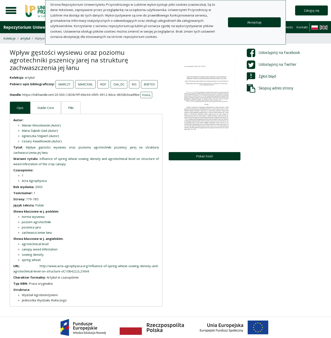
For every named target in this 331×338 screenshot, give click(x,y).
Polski (39, 205)
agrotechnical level (35, 244)
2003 (39, 187)
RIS (134, 84)
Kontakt (302, 27)
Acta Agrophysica (34, 181)
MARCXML (85, 84)
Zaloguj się (311, 10)
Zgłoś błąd (261, 76)
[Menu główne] (11, 10)
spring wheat (31, 260)
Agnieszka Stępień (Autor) (40, 136)
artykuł (25, 38)
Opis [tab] (20, 108)
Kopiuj (146, 95)
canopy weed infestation (39, 249)
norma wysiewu (33, 216)
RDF (103, 84)
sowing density (33, 254)
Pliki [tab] (70, 108)
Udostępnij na (273, 53)
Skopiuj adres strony (270, 88)
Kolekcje (9, 38)
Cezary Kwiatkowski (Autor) (42, 141)
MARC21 (64, 84)
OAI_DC (119, 84)
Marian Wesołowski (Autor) (41, 125)
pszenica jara (31, 227)
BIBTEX (149, 84)
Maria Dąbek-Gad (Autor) (40, 130)
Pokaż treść (204, 156)
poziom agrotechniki (36, 222)
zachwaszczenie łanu (37, 232)
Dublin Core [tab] (45, 108)
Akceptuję (254, 22)
